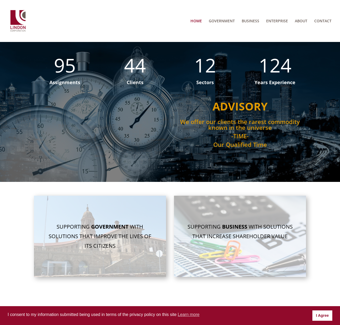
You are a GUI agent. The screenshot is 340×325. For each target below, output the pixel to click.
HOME (196, 21)
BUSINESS (250, 21)
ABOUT (301, 21)
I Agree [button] (322, 315)
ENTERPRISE (277, 21)
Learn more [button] (188, 314)
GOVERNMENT (222, 21)
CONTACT (323, 21)
